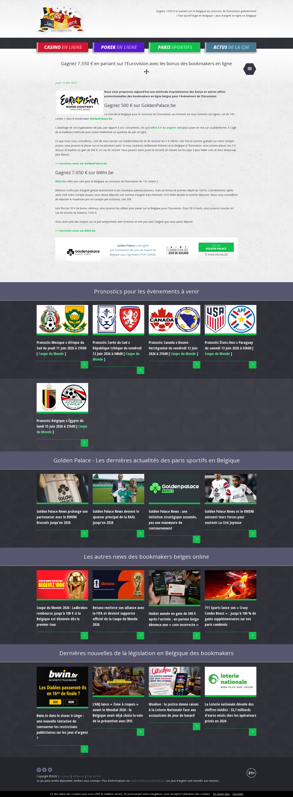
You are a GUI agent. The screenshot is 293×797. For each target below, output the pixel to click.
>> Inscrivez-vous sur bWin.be (75, 235)
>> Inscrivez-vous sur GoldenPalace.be (81, 168)
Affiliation (78, 781)
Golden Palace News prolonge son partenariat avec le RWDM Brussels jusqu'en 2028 (62, 522)
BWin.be (60, 186)
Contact (65, 781)
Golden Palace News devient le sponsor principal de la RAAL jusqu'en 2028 (116, 522)
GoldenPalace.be (101, 123)
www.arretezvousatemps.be (147, 785)
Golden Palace (216, 252)
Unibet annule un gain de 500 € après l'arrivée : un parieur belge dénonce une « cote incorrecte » (174, 624)
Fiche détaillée (216, 259)
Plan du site (94, 781)
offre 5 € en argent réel (166, 132)
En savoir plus (221, 794)
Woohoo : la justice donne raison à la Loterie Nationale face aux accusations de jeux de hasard (173, 715)
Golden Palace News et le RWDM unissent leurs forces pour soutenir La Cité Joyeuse (229, 522)
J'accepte (237, 794)
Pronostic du (117, 353)
